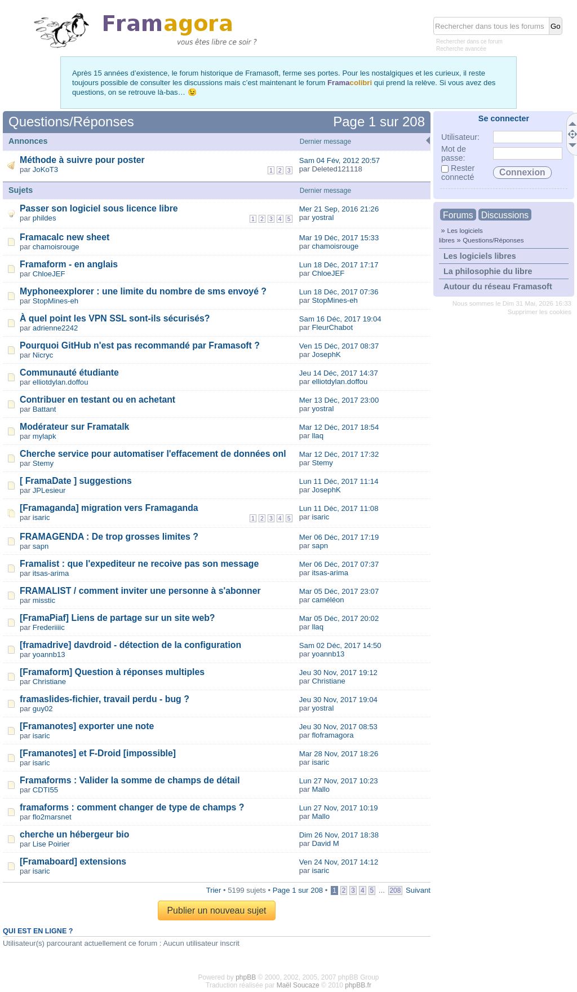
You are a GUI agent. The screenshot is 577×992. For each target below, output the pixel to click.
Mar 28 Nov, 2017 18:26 (339, 753)
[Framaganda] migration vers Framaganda (109, 508)
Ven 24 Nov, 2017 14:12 (339, 862)
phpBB (246, 977)
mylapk (44, 436)
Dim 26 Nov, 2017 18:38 (339, 835)
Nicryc (43, 355)
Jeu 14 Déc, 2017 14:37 (338, 373)
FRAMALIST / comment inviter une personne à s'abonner (140, 591)
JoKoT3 (45, 169)
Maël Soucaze (298, 985)
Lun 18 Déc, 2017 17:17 (339, 265)
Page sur (379, 121)
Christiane (49, 681)
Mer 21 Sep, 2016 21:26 (339, 209)
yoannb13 (49, 654)
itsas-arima (51, 573)
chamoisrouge (56, 247)
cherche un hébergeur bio (74, 834)
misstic (44, 600)
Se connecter (503, 118)
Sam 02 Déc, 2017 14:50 (340, 645)
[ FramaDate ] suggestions (76, 481)
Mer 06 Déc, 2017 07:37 (339, 564)
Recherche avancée (461, 49)
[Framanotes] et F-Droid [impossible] (98, 753)
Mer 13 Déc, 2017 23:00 (339, 400)
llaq (317, 435)
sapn (41, 546)
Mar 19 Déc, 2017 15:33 (339, 237)
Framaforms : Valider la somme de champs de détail (130, 780)
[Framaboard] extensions (73, 861)
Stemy (43, 463)
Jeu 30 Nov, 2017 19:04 (338, 699)
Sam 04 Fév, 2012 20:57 (339, 160)
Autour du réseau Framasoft (497, 286)
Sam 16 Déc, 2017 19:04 (340, 319)
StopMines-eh (55, 301)
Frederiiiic (49, 627)
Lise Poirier (51, 844)
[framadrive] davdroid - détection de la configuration (130, 645)
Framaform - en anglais (69, 264)
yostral (323, 217)
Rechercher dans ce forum (469, 41)
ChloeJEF (49, 274)
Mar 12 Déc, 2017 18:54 (339, 427)
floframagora (332, 735)
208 (395, 890)
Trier (213, 890)
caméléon (328, 600)
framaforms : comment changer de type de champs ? (132, 807)
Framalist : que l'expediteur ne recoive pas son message (139, 563)
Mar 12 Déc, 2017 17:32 (339, 454)
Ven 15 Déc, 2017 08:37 (339, 346)
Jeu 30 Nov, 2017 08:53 (338, 726)
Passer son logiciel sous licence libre (99, 208)
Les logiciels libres (479, 256)
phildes (44, 218)
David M (325, 843)
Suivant (418, 890)
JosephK (326, 354)
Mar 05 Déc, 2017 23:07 (339, 591)
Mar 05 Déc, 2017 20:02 (339, 618)
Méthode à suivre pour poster (82, 160)
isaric (41, 517)
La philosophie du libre (487, 271)
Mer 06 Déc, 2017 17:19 (339, 537)
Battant (44, 409)
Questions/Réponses (493, 240)
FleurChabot (332, 327)
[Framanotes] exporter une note (87, 726)
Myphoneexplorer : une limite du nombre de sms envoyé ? (143, 291)
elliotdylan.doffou (60, 382)
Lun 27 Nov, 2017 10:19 (338, 808)
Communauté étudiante (69, 372)
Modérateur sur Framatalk (74, 426)
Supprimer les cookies (539, 311)
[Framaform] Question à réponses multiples (112, 672)
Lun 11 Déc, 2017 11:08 (339, 508)
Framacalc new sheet (64, 237)
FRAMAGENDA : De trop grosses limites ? (109, 536)
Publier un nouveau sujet (216, 910)
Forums (458, 215)
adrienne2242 (55, 328)
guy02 (43, 708)
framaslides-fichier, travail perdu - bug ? (104, 699)
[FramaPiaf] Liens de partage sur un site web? (117, 618)
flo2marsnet (52, 817)
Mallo (321, 789)
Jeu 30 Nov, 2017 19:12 (338, 672)
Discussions (505, 215)
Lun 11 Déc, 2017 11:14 (339, 481)
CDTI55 (45, 790)
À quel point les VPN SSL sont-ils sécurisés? (115, 318)
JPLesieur (49, 490)
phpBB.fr (358, 985)
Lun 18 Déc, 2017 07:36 (339, 292)
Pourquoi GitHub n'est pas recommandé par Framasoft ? (140, 345)
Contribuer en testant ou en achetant (97, 399)
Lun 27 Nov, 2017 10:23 (338, 781)
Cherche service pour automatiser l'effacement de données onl (153, 453)
